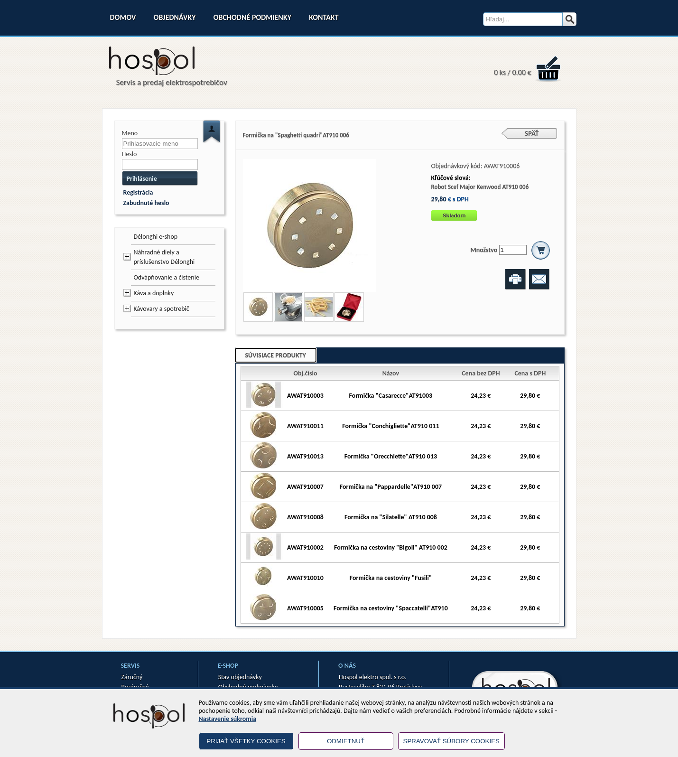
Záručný (132, 677)
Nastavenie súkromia (228, 719)
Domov (123, 17)
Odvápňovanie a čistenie (166, 277)
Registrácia (138, 192)
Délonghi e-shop (156, 237)
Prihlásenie (142, 179)
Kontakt (323, 17)
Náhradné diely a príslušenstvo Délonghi (164, 257)
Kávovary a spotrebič (161, 309)
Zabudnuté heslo (146, 203)
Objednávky (175, 17)
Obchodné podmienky (252, 17)
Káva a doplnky (154, 293)
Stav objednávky (240, 677)
